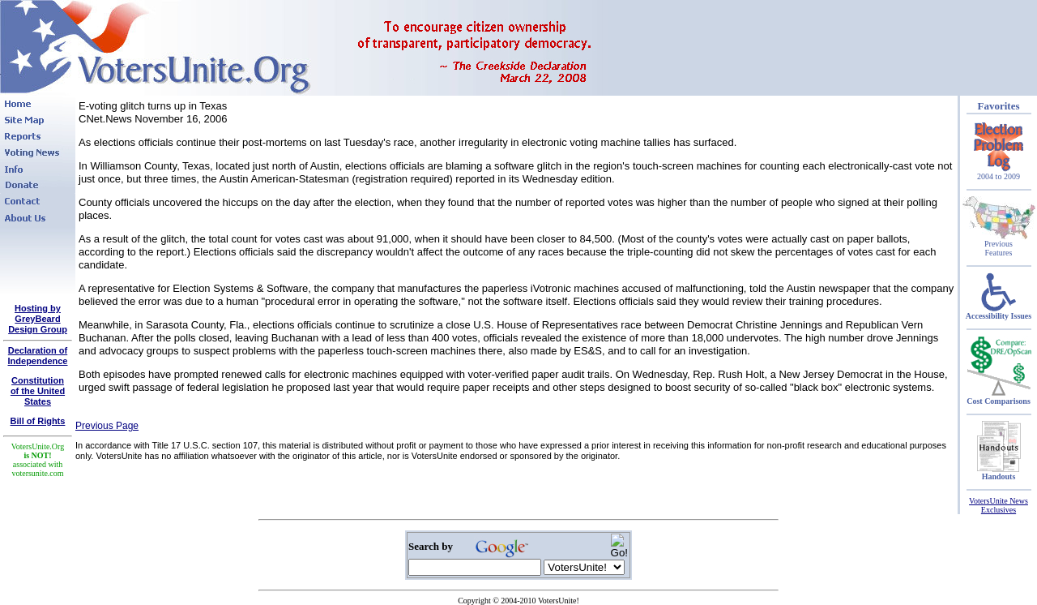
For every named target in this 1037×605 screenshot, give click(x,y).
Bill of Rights (38, 421)
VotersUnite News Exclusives (998, 505)
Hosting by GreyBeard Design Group (37, 318)
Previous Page (107, 425)
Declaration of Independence (38, 355)
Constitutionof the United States (38, 390)
